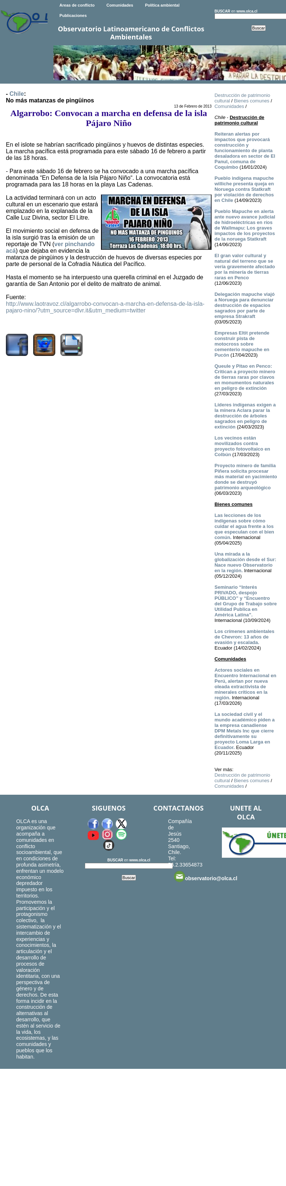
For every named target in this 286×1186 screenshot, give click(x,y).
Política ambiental (162, 5)
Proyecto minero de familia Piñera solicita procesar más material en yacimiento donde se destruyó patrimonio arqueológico (245, 476)
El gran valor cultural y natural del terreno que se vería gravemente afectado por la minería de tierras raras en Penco (244, 266)
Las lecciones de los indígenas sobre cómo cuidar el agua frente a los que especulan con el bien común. (244, 526)
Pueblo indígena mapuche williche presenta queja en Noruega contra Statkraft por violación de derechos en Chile (244, 189)
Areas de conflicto (76, 5)
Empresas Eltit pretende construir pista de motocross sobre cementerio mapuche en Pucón (241, 344)
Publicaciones (73, 15)
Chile (17, 94)
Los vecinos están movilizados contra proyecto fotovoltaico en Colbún (242, 446)
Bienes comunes (251, 101)
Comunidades (120, 5)
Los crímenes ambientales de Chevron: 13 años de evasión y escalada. (244, 637)
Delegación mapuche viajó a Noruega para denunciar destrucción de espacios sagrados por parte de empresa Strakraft (244, 305)
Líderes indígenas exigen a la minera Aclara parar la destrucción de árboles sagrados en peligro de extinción (245, 416)
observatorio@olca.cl (205, 876)
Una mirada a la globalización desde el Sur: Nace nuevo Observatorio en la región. (245, 562)
